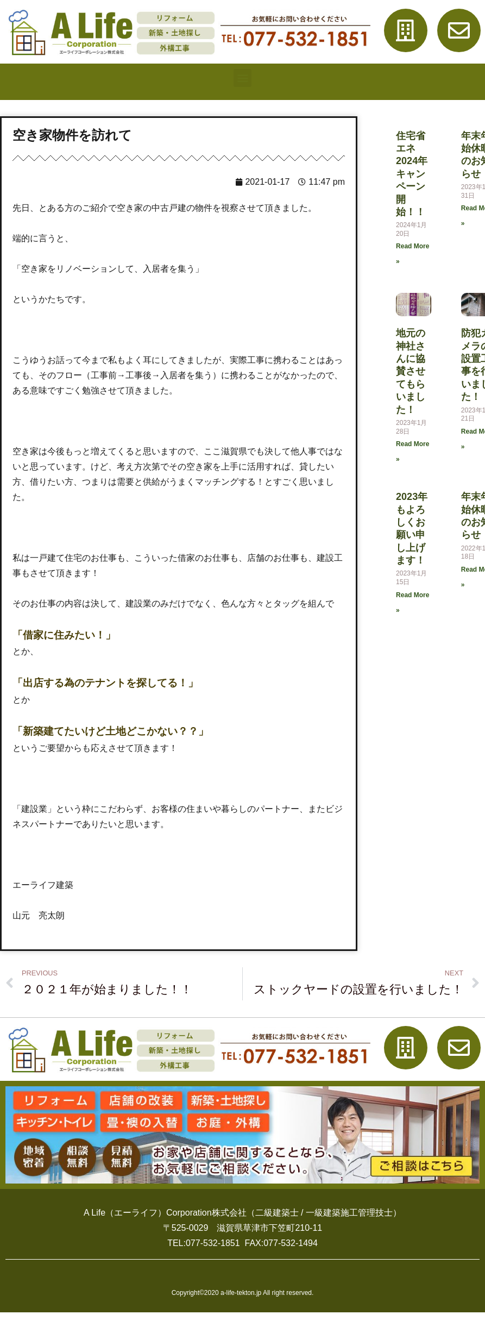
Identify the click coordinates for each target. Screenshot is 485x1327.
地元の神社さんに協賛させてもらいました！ (424, 371)
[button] (242, 78)
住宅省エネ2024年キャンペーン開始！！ (425, 173)
